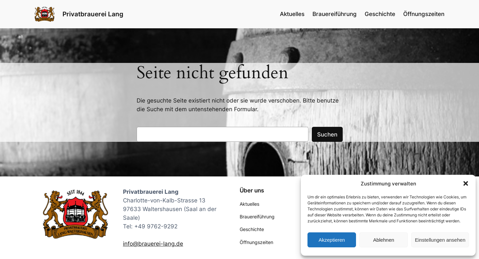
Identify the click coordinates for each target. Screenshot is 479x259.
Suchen (327, 134)
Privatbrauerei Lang (92, 14)
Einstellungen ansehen (440, 240)
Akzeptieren (331, 240)
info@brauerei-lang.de (153, 243)
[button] (465, 183)
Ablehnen (383, 240)
